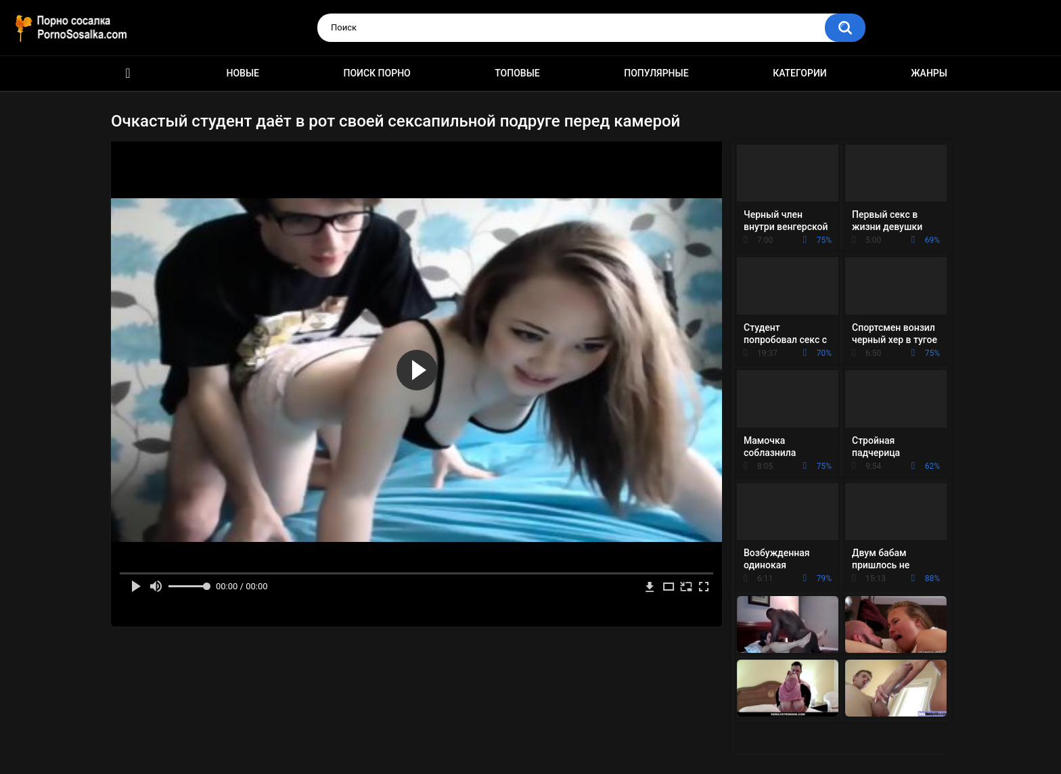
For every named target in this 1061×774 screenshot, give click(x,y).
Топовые (517, 73)
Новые (243, 73)
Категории (800, 73)
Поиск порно (377, 73)
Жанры (929, 73)
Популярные (656, 73)
